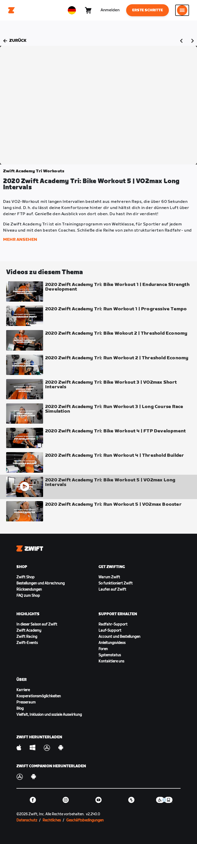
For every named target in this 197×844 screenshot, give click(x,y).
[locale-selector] (72, 10)
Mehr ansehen (20, 239)
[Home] (11, 10)
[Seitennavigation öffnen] (182, 10)
